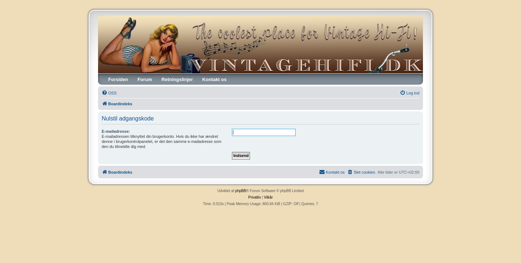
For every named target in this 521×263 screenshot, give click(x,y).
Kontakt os (214, 79)
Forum (144, 79)
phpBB (240, 191)
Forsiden (118, 79)
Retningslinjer (177, 79)
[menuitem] (109, 93)
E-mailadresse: (116, 131)
